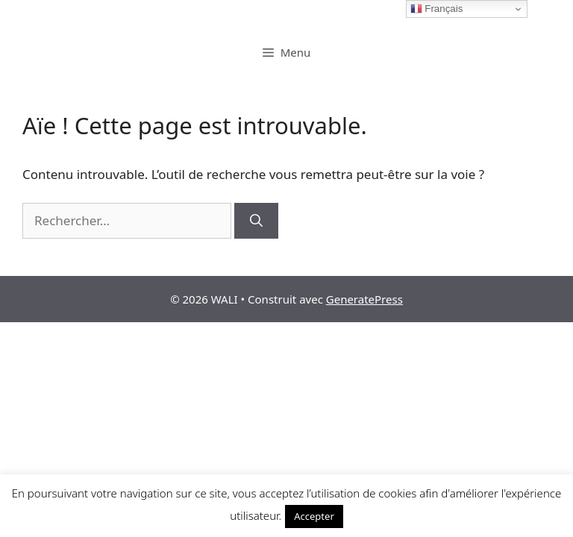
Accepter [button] (314, 516)
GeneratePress (364, 299)
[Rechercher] (256, 221)
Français (436, 9)
